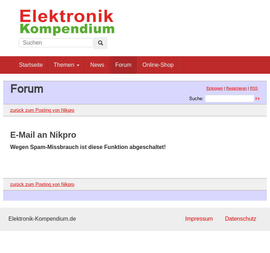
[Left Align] (101, 43)
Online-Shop (158, 65)
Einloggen (214, 88)
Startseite (31, 65)
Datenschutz (240, 219)
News (97, 65)
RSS (254, 88)
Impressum (199, 219)
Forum (123, 65)
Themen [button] (66, 65)
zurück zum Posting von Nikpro (42, 110)
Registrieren (236, 88)
